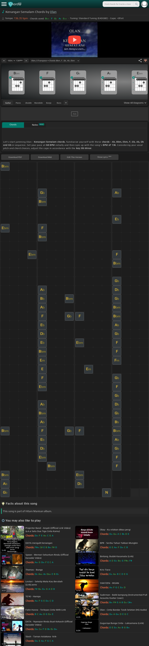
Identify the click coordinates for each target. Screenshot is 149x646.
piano (18, 103)
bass (59, 103)
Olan (53, 12)
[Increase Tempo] (26, 61)
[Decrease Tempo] (3, 61)
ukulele (28, 103)
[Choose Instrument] (66, 103)
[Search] (136, 4)
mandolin (38, 103)
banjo (48, 103)
